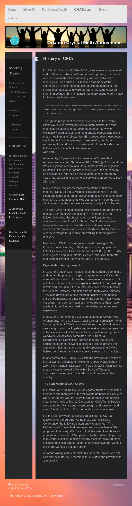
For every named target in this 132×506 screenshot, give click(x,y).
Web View (118, 484)
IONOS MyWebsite (52, 495)
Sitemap (23, 484)
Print (13, 484)
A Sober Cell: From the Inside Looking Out (17, 213)
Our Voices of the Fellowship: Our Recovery (18, 236)
